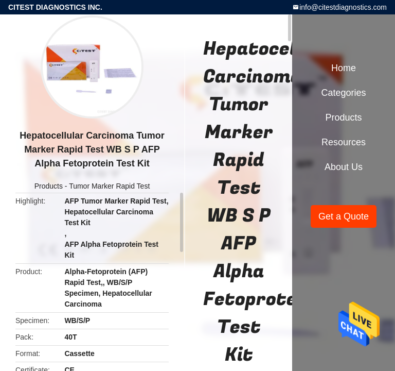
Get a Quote (343, 216)
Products (48, 186)
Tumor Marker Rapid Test (109, 186)
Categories (343, 93)
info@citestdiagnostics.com (343, 7)
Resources (343, 142)
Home (343, 68)
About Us (344, 167)
